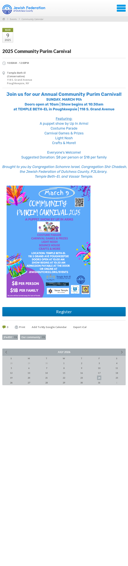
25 (117, 377)
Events (13, 19)
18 (117, 373)
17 (99, 373)
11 (117, 368)
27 (29, 382)
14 (46, 373)
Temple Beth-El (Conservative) (16, 74)
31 (99, 382)
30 (81, 382)
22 (64, 377)
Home (3, 19)
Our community (33, 337)
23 (81, 377)
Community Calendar (32, 19)
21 (46, 377)
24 (99, 377)
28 (46, 382)
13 (29, 373)
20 (29, 377)
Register (64, 311)
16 (81, 373)
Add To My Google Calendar (49, 327)
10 (99, 368)
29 (64, 382)
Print (20, 327)
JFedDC (10, 337)
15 (64, 373)
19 (11, 377)
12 (11, 373)
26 (11, 382)
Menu (121, 8)
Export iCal (80, 327)
